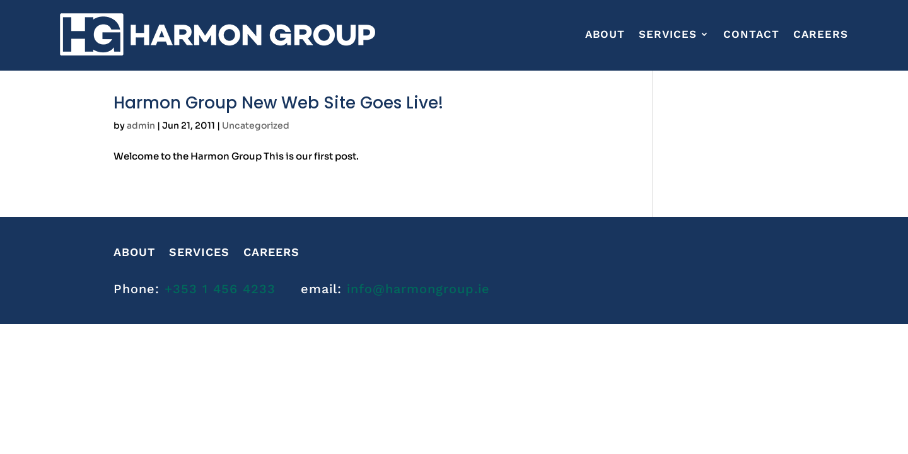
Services (668, 34)
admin (141, 125)
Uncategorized (255, 125)
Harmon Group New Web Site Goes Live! (278, 102)
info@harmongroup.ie (418, 288)
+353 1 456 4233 (220, 288)
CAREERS (820, 34)
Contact (751, 34)
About (605, 34)
